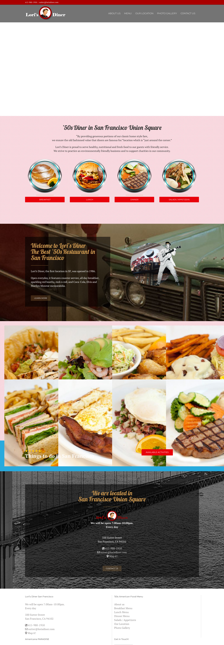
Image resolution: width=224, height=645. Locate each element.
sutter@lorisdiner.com (48, 2)
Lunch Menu (121, 612)
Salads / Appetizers (125, 620)
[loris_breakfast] (45, 160)
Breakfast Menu (123, 608)
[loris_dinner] (134, 160)
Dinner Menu (122, 616)
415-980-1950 (31, 2)
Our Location (121, 624)
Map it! (30, 633)
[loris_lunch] (89, 160)
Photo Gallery (122, 627)
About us (119, 604)
